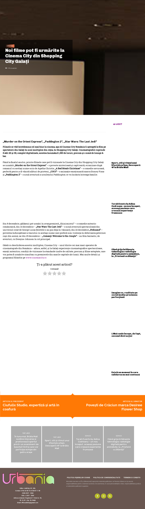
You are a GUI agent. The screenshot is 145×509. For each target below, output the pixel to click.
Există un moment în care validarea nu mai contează (125, 373)
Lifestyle (9, 46)
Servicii (88, 436)
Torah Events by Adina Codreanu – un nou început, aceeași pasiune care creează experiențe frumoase (125, 208)
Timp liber (26, 433)
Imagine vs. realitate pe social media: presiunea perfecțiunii (124, 295)
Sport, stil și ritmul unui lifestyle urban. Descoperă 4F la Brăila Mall (125, 165)
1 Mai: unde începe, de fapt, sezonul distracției (126, 334)
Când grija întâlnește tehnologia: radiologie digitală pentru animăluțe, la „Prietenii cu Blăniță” (125, 252)
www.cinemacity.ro (36, 257)
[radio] (45, 273)
